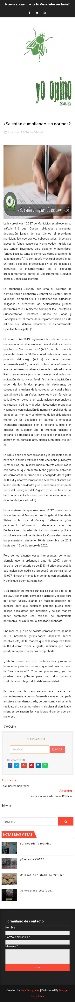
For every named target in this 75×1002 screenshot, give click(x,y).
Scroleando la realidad (36, 843)
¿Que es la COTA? (32, 859)
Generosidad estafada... (37, 890)
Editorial (38, 132)
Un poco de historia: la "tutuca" (42, 875)
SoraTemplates (30, 990)
